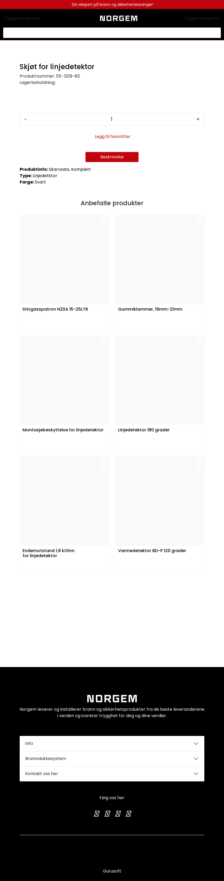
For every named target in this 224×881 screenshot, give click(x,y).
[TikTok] (117, 813)
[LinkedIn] (128, 813)
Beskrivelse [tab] (112, 247)
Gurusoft (112, 871)
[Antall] (111, 209)
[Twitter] (96, 813)
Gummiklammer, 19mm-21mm (150, 399)
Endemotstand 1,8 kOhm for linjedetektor (49, 643)
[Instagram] (107, 813)
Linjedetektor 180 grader (144, 520)
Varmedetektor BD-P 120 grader (152, 640)
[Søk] (109, 33)
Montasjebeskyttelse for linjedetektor (63, 520)
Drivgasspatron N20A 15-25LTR (55, 399)
